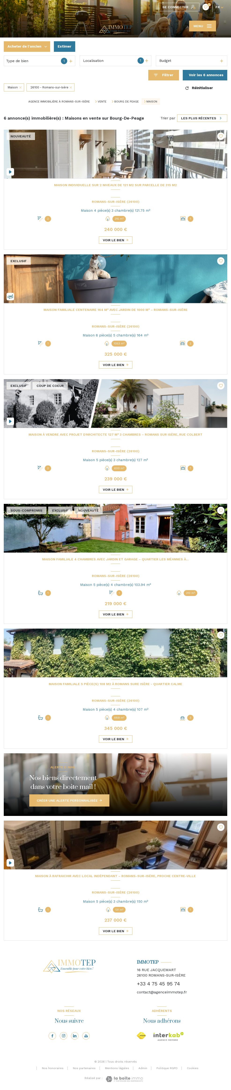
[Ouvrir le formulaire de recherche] (163, 75)
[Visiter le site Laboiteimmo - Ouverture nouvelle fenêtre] (124, 1079)
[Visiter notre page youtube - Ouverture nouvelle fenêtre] (86, 1036)
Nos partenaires (84, 1068)
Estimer (64, 46)
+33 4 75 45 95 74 (158, 984)
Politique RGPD (167, 1068)
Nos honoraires (52, 1068)
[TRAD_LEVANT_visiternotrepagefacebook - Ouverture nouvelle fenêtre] (52, 1036)
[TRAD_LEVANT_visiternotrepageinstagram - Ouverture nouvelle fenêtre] (63, 1036)
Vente (102, 101)
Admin (142, 1068)
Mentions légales (117, 1068)
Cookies (192, 1068)
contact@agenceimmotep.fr (162, 992)
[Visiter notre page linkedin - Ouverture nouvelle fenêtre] (74, 1036)
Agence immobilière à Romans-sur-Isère (59, 101)
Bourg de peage (126, 101)
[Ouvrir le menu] (202, 26)
